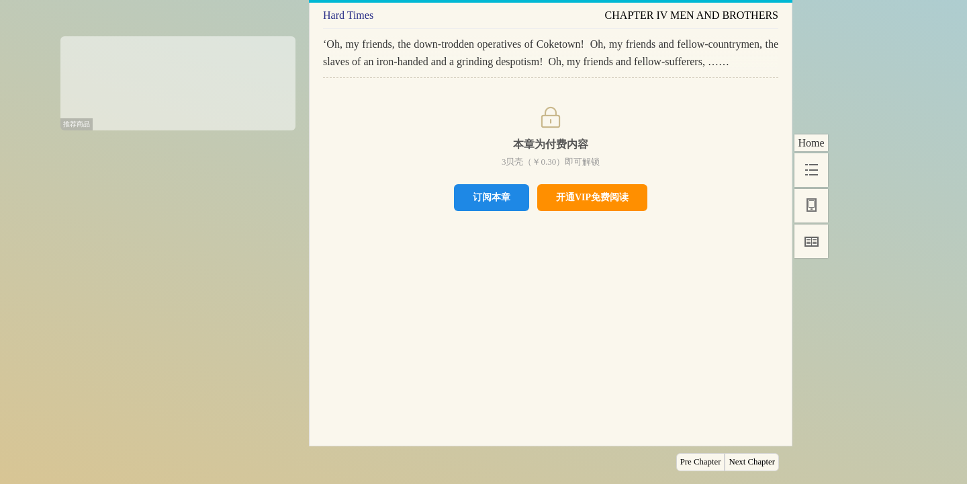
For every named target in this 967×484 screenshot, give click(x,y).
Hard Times (348, 15)
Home (811, 143)
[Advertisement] (178, 79)
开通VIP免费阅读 (592, 197)
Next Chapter (752, 462)
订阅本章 (491, 197)
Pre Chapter (700, 462)
